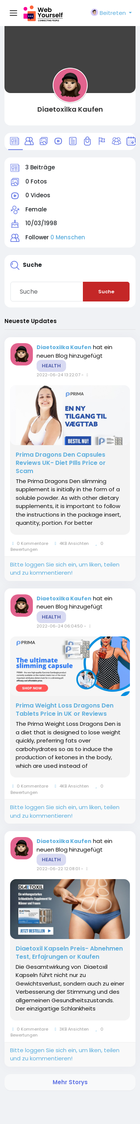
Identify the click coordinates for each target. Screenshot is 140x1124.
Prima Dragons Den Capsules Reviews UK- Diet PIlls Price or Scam (61, 463)
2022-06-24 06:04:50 (60, 626)
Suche (106, 291)
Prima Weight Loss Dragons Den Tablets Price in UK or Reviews (64, 710)
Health (51, 365)
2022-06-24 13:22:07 (58, 375)
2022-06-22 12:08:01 (58, 869)
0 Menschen (67, 237)
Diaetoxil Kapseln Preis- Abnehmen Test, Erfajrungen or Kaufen (69, 953)
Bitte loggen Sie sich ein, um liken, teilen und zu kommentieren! (64, 569)
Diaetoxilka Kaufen (70, 109)
